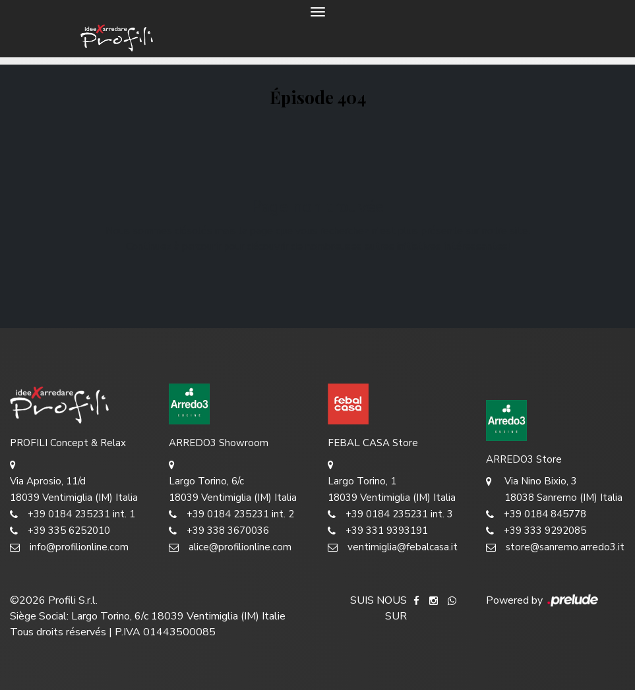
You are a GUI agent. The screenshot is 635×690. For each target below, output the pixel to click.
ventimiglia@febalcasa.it (393, 547)
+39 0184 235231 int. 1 (72, 514)
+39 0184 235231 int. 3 (390, 514)
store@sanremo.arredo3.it (555, 547)
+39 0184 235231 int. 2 (231, 514)
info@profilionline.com (69, 547)
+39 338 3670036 (219, 531)
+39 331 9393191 (378, 531)
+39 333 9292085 (536, 531)
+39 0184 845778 (536, 514)
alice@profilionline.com (230, 547)
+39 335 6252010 (60, 531)
